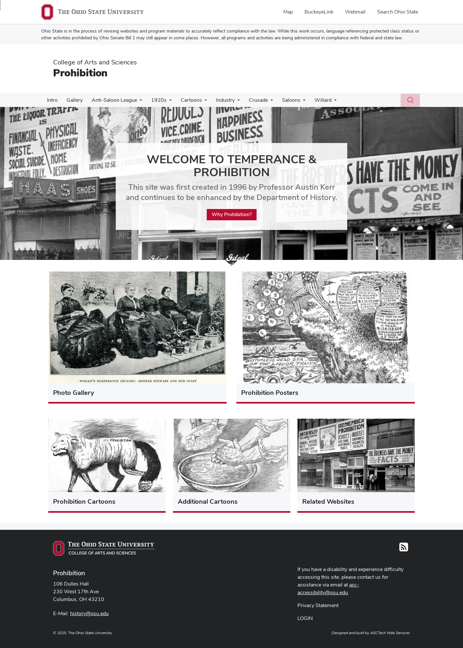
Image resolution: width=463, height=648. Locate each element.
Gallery (73, 100)
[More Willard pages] (323, 102)
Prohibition (80, 72)
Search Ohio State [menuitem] (397, 11)
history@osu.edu (89, 613)
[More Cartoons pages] (198, 102)
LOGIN (305, 618)
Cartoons (185, 100)
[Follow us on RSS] (403, 549)
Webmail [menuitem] (355, 11)
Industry (218, 100)
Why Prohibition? (232, 214)
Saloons (281, 100)
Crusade (250, 100)
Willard (312, 100)
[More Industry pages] (230, 102)
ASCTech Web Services (390, 632)
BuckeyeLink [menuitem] (318, 11)
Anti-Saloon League (111, 100)
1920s (154, 100)
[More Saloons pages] (293, 102)
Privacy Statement (318, 605)
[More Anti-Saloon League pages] (136, 102)
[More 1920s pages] (164, 102)
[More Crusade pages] (262, 102)
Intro (51, 100)
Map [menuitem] (288, 11)
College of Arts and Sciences (95, 62)
